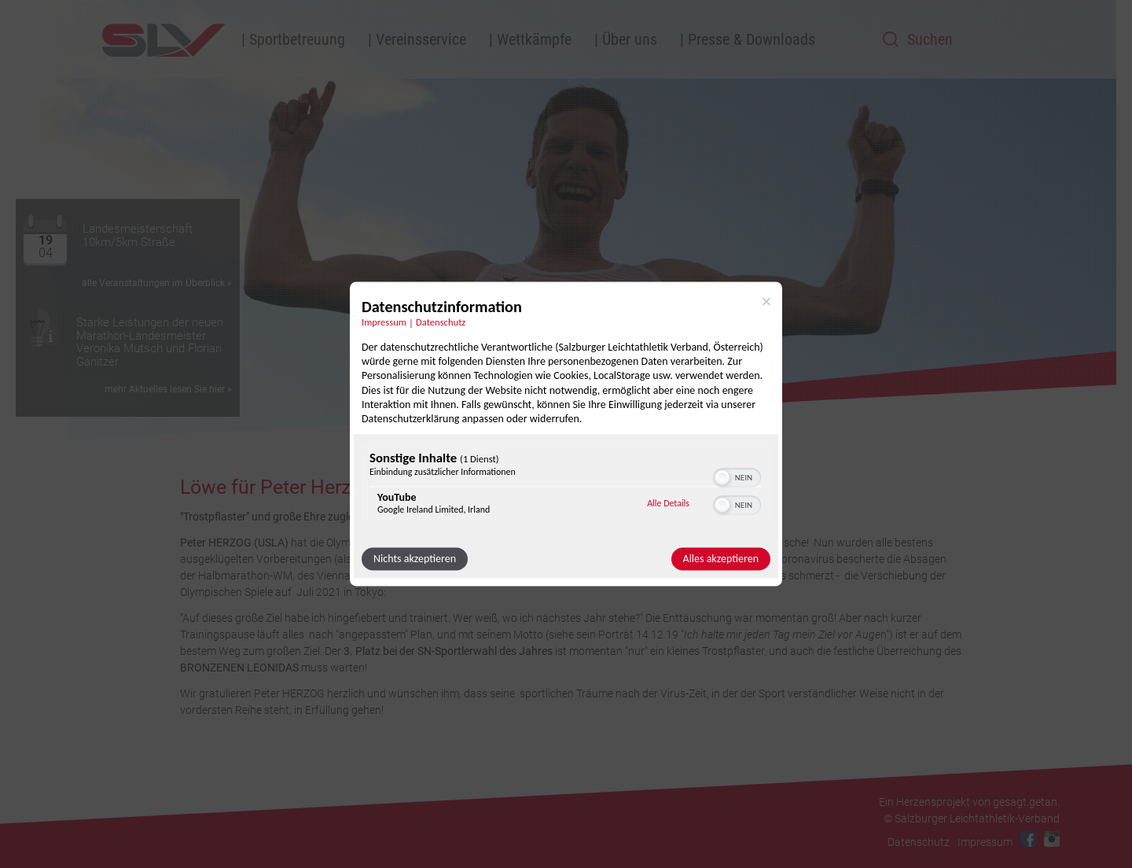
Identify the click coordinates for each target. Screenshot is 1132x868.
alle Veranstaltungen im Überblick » (157, 283)
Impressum (985, 842)
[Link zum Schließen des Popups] (766, 301)
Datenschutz (919, 842)
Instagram (1052, 839)
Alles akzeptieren (721, 559)
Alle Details (668, 503)
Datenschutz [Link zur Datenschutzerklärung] (440, 322)
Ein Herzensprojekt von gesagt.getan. (969, 802)
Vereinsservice (421, 39)
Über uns (629, 39)
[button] (722, 478)
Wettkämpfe (534, 39)
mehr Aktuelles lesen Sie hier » (168, 389)
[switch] (737, 476)
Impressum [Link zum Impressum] (384, 322)
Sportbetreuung (297, 39)
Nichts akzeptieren (414, 559)
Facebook (1028, 839)
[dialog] (566, 433)
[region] (566, 487)
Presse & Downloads (751, 39)
